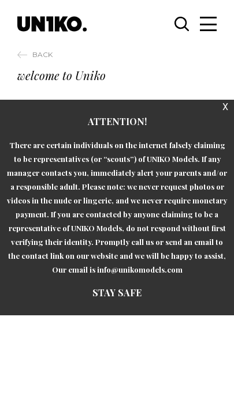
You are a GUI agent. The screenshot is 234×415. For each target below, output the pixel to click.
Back (42, 54)
